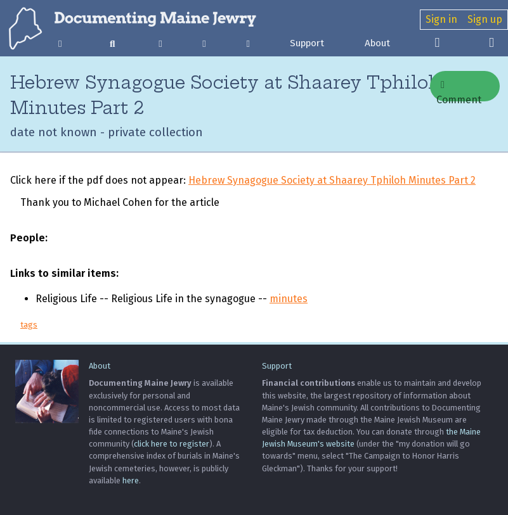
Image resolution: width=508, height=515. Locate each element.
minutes (289, 299)
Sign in (441, 19)
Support (307, 43)
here (130, 480)
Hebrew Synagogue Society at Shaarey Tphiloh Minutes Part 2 (332, 180)
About (377, 43)
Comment (458, 90)
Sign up (484, 19)
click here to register (171, 443)
